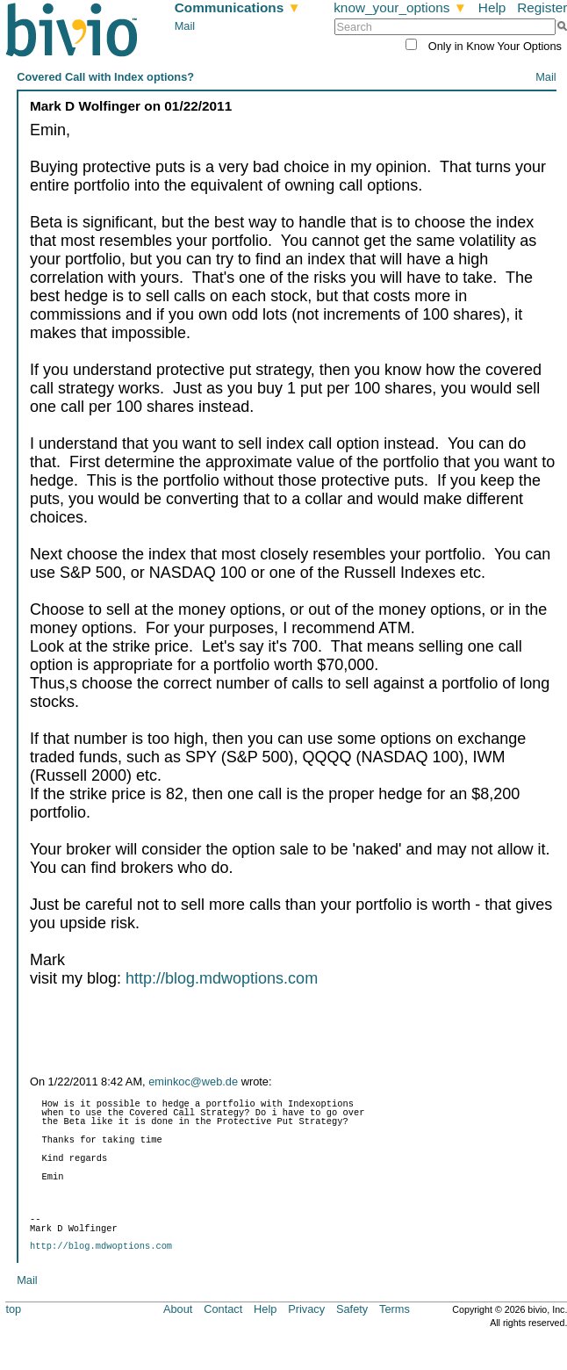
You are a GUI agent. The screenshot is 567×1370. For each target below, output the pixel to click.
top (13, 1309)
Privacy (306, 1309)
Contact (223, 1309)
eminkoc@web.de (193, 1081)
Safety (352, 1309)
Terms (394, 1309)
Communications (238, 7)
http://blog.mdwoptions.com (222, 978)
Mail (185, 25)
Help (492, 7)
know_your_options (400, 7)
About (177, 1309)
